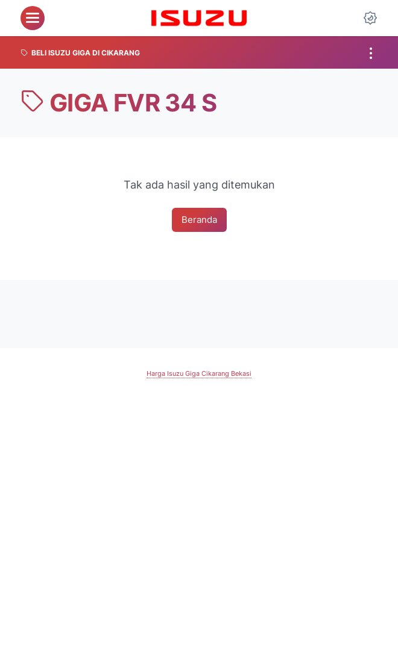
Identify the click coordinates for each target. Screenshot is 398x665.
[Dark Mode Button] (370, 18)
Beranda (199, 220)
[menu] (33, 18)
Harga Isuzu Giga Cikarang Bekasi (199, 375)
